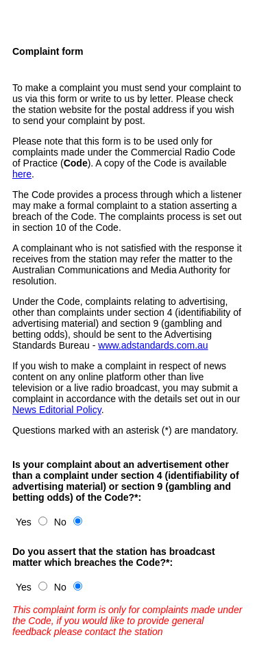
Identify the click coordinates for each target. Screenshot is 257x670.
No (60, 522)
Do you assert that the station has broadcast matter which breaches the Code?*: (113, 557)
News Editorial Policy (56, 409)
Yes (24, 522)
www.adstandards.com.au (153, 345)
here (22, 174)
